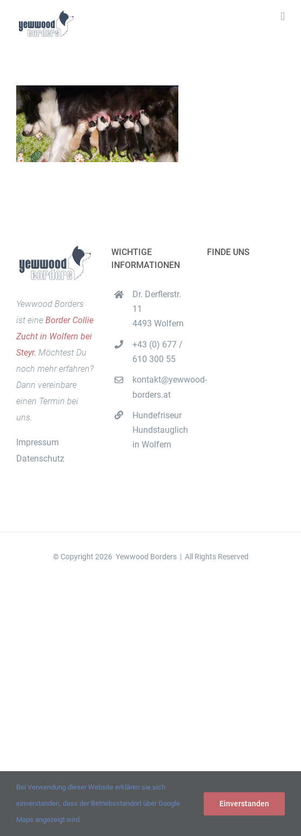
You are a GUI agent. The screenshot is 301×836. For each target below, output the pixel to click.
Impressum (37, 442)
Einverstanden (244, 803)
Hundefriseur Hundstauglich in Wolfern (160, 430)
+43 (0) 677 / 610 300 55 (157, 351)
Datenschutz (40, 458)
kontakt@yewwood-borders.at (161, 386)
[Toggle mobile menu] (282, 16)
